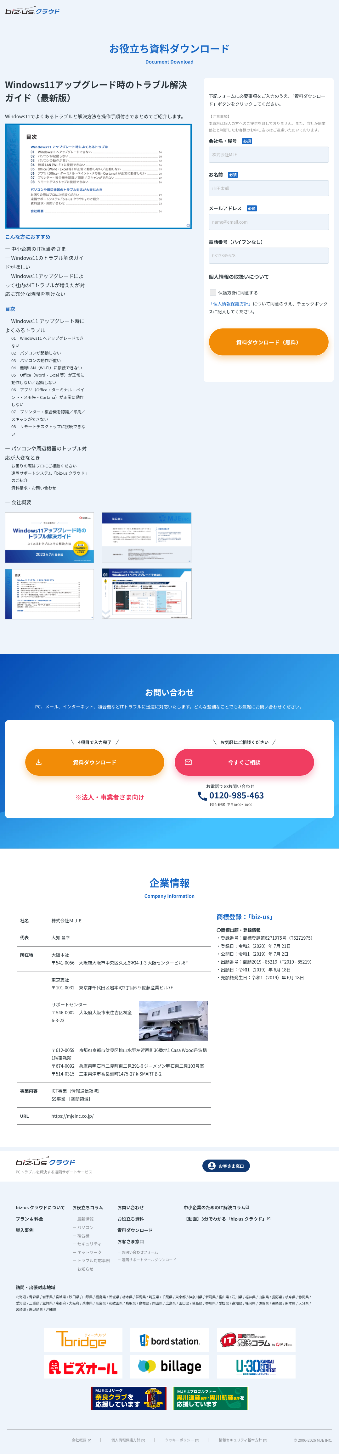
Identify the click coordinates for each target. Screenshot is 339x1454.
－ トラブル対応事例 (89, 1260)
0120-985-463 (215, 798)
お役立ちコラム (85, 1207)
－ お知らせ (80, 1269)
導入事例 (24, 1230)
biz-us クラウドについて (40, 1207)
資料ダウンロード (130, 1230)
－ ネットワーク (84, 1252)
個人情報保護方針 (127, 1439)
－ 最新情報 (80, 1219)
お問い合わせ (126, 1207)
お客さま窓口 (226, 1165)
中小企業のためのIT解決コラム (217, 1207)
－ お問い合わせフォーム (136, 1254)
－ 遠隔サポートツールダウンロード (146, 1262)
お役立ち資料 (126, 1219)
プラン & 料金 (29, 1219)
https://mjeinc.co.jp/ (73, 1119)
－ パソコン (80, 1227)
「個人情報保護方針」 (231, 304)
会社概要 (82, 1439)
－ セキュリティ (84, 1243)
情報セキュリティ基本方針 (242, 1439)
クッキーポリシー (181, 1439)
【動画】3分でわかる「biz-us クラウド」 (227, 1219)
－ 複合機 (78, 1235)
